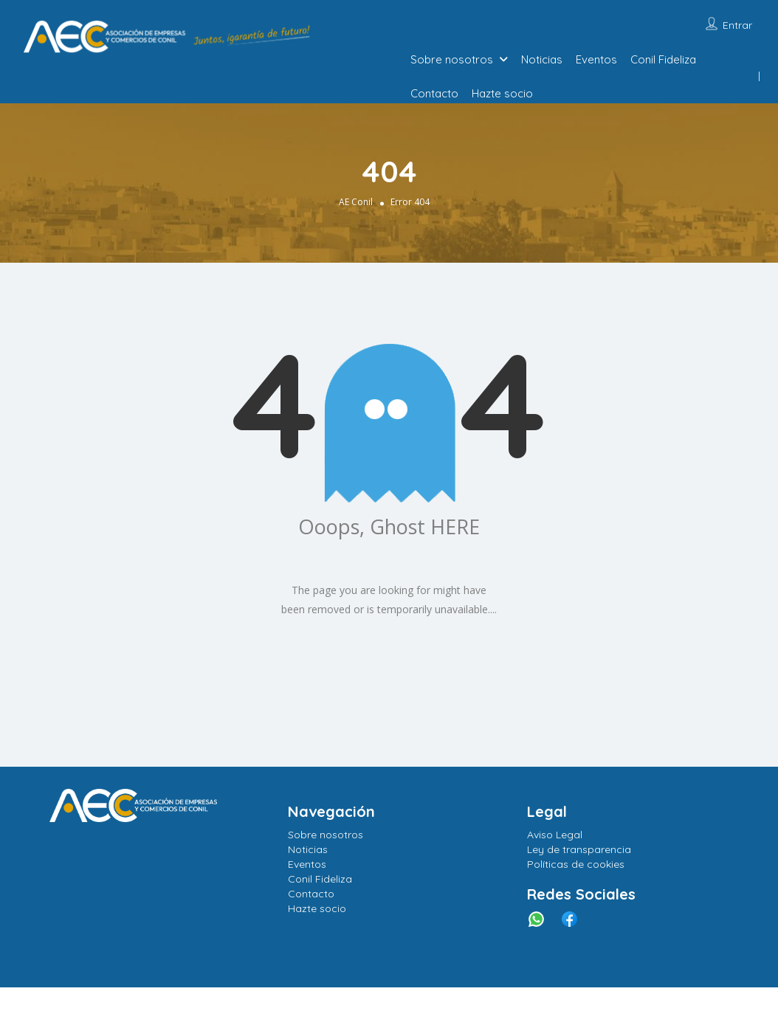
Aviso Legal (554, 834)
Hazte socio (502, 93)
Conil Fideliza (663, 59)
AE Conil (356, 202)
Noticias (541, 59)
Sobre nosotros (451, 59)
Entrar (737, 25)
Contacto (434, 93)
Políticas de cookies (575, 864)
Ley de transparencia (579, 849)
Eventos (596, 59)
